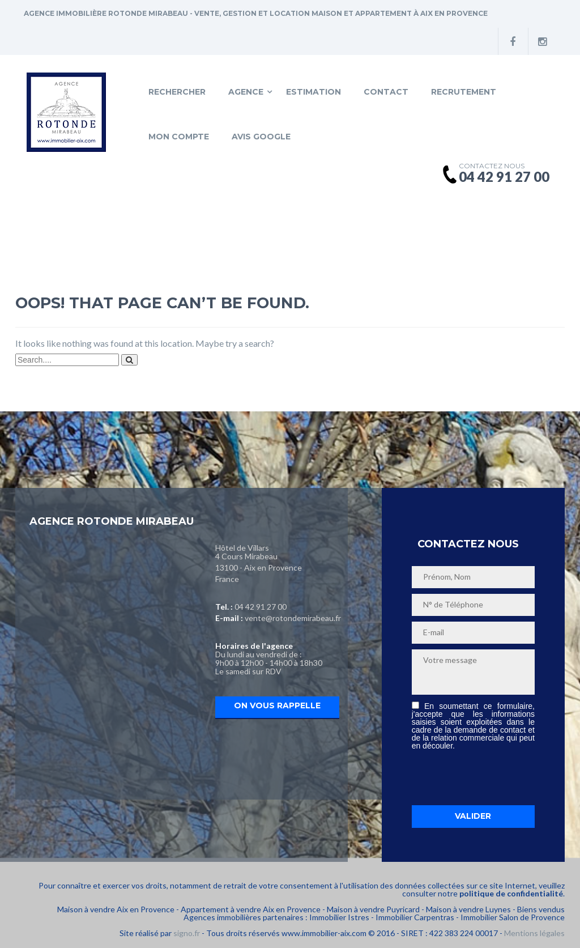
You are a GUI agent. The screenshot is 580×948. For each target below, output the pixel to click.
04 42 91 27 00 (260, 606)
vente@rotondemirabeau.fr (293, 618)
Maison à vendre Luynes (468, 909)
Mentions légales (534, 933)
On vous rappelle (277, 705)
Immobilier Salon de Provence (512, 917)
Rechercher (177, 92)
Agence (245, 92)
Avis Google (261, 136)
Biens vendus (541, 909)
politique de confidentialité (511, 893)
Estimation (313, 92)
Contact (386, 92)
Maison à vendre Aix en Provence (115, 909)
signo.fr (186, 933)
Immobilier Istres (339, 917)
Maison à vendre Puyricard (373, 909)
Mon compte (178, 136)
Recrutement (463, 92)
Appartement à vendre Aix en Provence (251, 909)
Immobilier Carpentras (415, 917)
